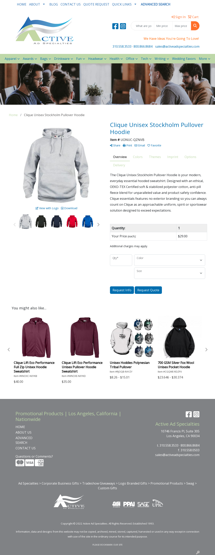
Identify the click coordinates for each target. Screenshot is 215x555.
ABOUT (34, 4)
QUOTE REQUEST (96, 4)
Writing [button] (160, 58)
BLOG (53, 4)
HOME (21, 4)
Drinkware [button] (62, 58)
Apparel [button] (10, 58)
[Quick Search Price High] (182, 25)
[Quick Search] (142, 25)
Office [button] (130, 58)
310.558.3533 (122, 46)
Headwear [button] (95, 58)
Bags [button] (44, 58)
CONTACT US (71, 4)
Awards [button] (28, 58)
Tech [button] (144, 58)
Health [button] (114, 58)
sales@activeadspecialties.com (177, 46)
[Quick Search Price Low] (163, 25)
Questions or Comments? (34, 456)
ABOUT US (23, 432)
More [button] (203, 58)
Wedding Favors (184, 58)
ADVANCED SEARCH (24, 440)
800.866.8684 (143, 46)
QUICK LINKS (122, 4)
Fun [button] (79, 58)
